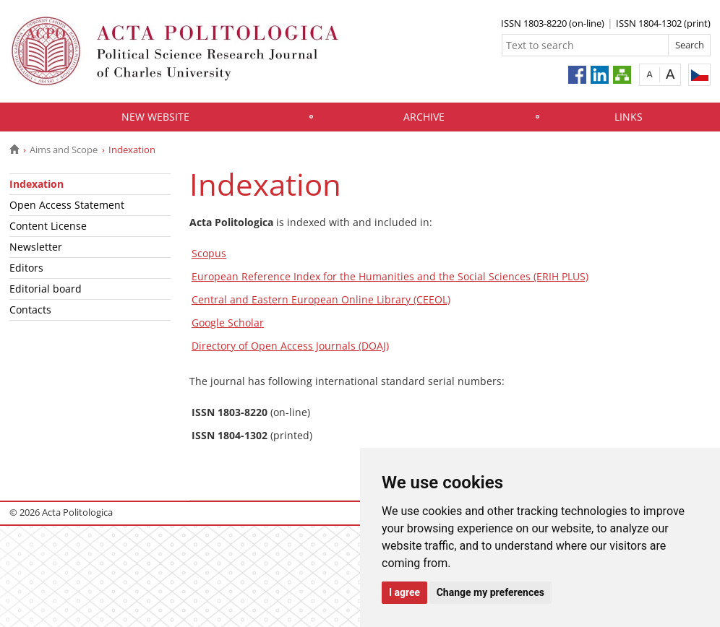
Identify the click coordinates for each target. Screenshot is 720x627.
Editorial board (45, 288)
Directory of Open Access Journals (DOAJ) (290, 346)
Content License (48, 226)
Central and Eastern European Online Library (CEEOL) (321, 299)
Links (628, 117)
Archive (424, 117)
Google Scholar (228, 322)
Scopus (209, 253)
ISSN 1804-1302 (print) (663, 23)
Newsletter (35, 247)
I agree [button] (404, 592)
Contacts (30, 309)
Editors (26, 267)
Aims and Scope (64, 149)
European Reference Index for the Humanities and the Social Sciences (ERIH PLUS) (390, 276)
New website (155, 117)
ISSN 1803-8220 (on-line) (552, 23)
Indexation (36, 184)
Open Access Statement (66, 205)
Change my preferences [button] (490, 592)
